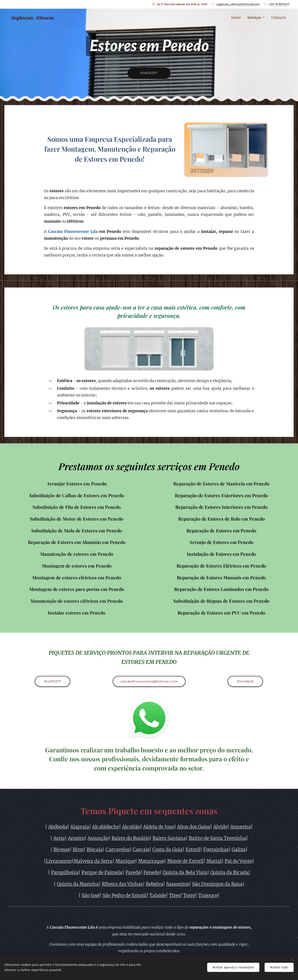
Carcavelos (118, 850)
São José (91, 895)
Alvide (220, 827)
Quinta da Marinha (78, 884)
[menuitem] (231, 18)
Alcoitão (131, 827)
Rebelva (154, 884)
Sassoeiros (177, 884)
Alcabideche (105, 827)
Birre (78, 850)
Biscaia (95, 850)
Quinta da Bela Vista (185, 872)
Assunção (98, 838)
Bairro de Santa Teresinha (217, 838)
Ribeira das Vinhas (122, 884)
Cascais (141, 850)
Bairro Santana (169, 838)
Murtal (214, 861)
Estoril (193, 850)
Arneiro (76, 838)
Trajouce (207, 895)
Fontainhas (216, 850)
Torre (189, 895)
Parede (132, 872)
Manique (125, 861)
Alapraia (79, 827)
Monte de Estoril (185, 861)
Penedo (151, 872)
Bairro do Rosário (131, 838)
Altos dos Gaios (193, 827)
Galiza (239, 850)
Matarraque (151, 861)
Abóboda (57, 827)
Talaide (157, 895)
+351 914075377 (279, 4)
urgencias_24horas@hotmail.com (238, 4)
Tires (174, 895)
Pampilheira (64, 872)
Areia (59, 838)
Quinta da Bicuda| (230, 872)
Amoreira (240, 827)
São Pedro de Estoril (124, 895)
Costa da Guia (167, 850)
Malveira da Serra (93, 861)
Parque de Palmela (101, 872)
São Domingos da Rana (217, 884)
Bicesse (61, 850)
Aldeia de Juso (158, 827)
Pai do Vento (238, 861)
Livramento (59, 861)
